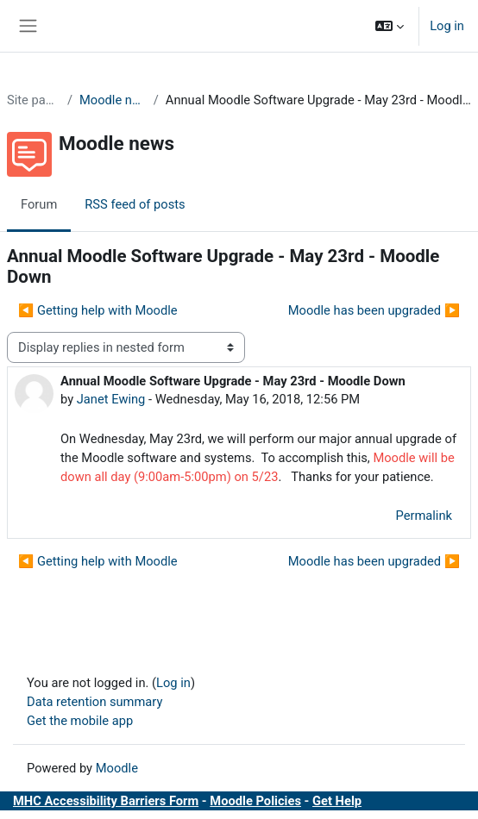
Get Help (337, 801)
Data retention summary (94, 702)
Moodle (117, 768)
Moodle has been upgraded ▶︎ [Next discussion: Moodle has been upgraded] (374, 310)
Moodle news (113, 100)
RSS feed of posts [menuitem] (135, 204)
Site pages (33, 100)
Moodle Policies (255, 801)
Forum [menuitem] (39, 204)
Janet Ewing (111, 399)
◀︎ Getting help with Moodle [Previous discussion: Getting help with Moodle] (98, 310)
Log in (447, 26)
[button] (389, 26)
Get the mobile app (80, 720)
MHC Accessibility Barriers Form (105, 801)
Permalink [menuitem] (423, 515)
